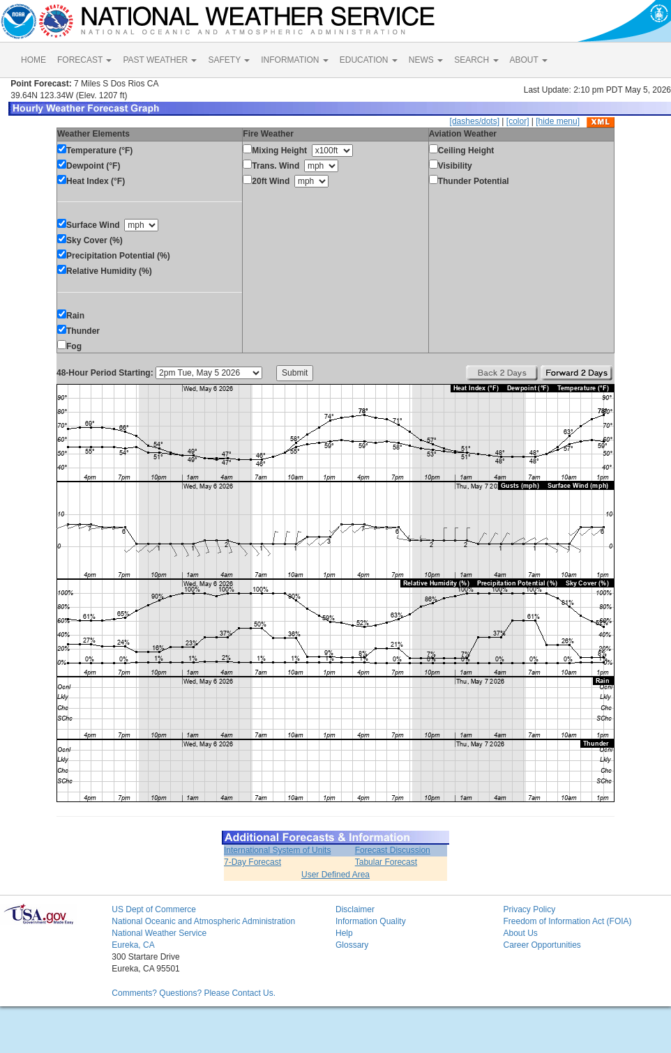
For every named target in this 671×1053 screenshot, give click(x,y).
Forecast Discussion (392, 850)
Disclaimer (355, 909)
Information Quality (371, 921)
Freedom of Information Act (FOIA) (567, 921)
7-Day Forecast (252, 862)
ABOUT (529, 60)
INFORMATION (294, 60)
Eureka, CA (133, 945)
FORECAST (84, 60)
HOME (33, 60)
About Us (520, 933)
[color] (517, 121)
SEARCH (476, 60)
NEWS (426, 60)
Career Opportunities (541, 945)
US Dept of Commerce (154, 909)
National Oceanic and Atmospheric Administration (203, 921)
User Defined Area (335, 874)
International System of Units (277, 850)
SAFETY (229, 60)
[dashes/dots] (474, 121)
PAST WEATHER (160, 60)
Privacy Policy (529, 909)
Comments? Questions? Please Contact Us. (194, 993)
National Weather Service (159, 933)
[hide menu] (558, 121)
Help (344, 933)
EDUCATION (369, 60)
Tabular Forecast (386, 862)
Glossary (352, 945)
